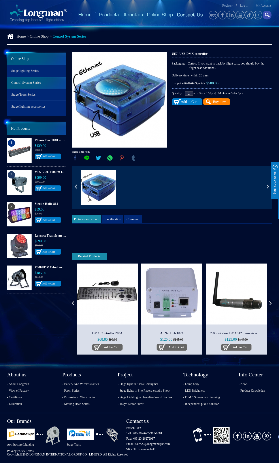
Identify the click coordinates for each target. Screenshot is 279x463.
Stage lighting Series (25, 70)
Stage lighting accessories (28, 106)
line (86, 158)
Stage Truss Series (23, 94)
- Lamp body (191, 384)
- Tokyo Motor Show (130, 404)
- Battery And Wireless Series (80, 384)
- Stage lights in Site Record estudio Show (144, 390)
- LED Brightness (194, 390)
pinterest (121, 158)
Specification (112, 219)
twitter (98, 158)
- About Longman (18, 384)
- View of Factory (18, 390)
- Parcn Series (71, 390)
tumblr (133, 158)
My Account (263, 5)
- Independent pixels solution (201, 404)
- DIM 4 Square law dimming (201, 397)
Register (227, 5)
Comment (133, 219)
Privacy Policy (16, 451)
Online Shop (39, 36)
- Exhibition (14, 404)
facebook (75, 158)
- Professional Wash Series (78, 397)
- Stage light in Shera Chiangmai (138, 384)
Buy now (219, 102)
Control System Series (69, 36)
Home (21, 36)
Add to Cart (48, 156)
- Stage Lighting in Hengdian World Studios (145, 397)
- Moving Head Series (76, 404)
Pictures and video (86, 219)
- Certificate (14, 397)
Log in (244, 5)
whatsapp (110, 158)
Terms (30, 451)
